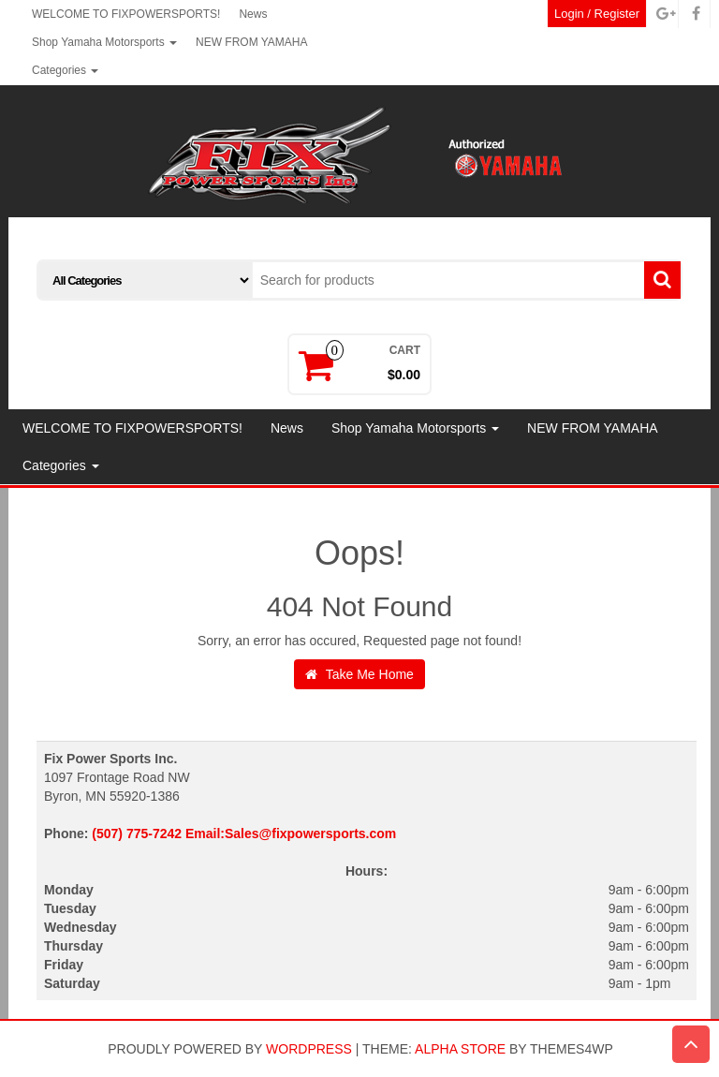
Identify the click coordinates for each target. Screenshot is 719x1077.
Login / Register (596, 14)
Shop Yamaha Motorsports (104, 42)
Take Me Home (359, 674)
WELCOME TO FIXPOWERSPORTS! (126, 14)
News (253, 14)
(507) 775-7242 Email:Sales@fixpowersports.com (244, 833)
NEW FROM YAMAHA (252, 42)
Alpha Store (460, 1048)
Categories (65, 70)
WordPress (309, 1048)
